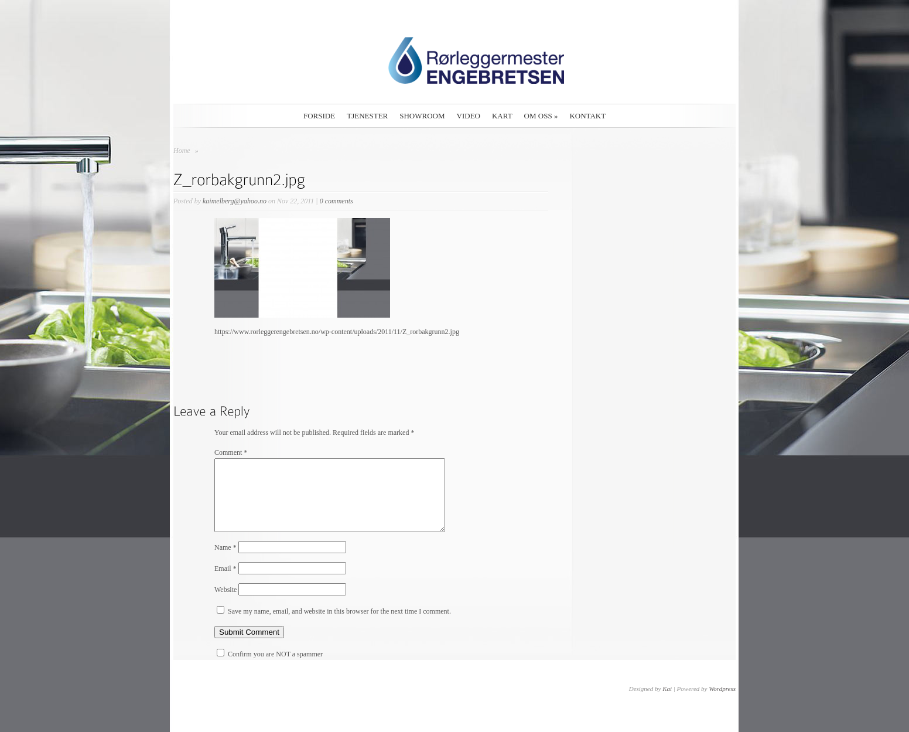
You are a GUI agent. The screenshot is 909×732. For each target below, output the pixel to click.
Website (225, 604)
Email (225, 582)
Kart (502, 115)
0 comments (336, 201)
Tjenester (367, 115)
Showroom (422, 115)
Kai (667, 702)
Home (181, 151)
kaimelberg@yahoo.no (234, 201)
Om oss (541, 115)
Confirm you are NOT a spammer (270, 668)
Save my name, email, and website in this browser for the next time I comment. (339, 625)
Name (225, 561)
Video (468, 115)
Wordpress (722, 702)
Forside (319, 115)
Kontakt (587, 115)
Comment (230, 452)
